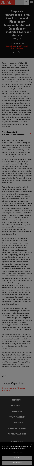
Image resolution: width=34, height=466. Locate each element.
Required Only (17, 457)
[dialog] (17, 454)
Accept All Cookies (17, 462)
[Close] (31, 445)
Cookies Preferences (17, 452)
